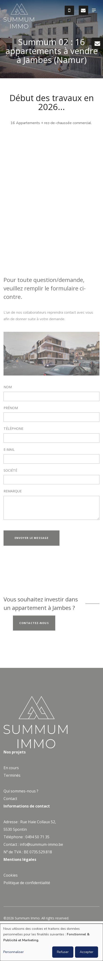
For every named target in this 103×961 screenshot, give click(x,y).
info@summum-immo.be (41, 844)
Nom (8, 388)
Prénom (11, 409)
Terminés (12, 775)
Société (10, 471)
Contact (10, 798)
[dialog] (51, 942)
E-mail (9, 450)
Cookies (11, 875)
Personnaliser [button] (13, 952)
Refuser (63, 952)
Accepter (86, 952)
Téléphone (13, 430)
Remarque (13, 492)
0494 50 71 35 (37, 836)
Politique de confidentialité (27, 882)
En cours (11, 767)
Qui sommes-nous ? (21, 791)
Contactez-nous (34, 624)
